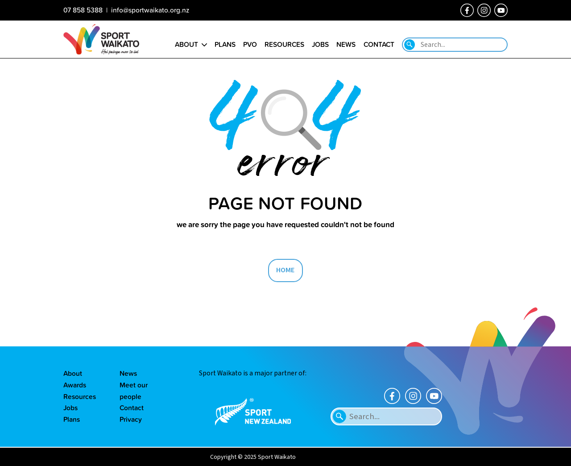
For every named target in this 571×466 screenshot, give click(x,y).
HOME (285, 270)
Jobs (70, 407)
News (128, 373)
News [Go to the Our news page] (346, 44)
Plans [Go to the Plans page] (225, 44)
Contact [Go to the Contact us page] (379, 44)
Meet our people (134, 390)
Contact (132, 407)
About (72, 373)
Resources (79, 396)
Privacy (131, 419)
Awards (74, 385)
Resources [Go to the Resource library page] (284, 44)
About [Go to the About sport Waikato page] (186, 44)
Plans (71, 419)
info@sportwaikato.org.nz (150, 10)
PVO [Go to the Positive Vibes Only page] (250, 44)
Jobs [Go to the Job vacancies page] (320, 44)
